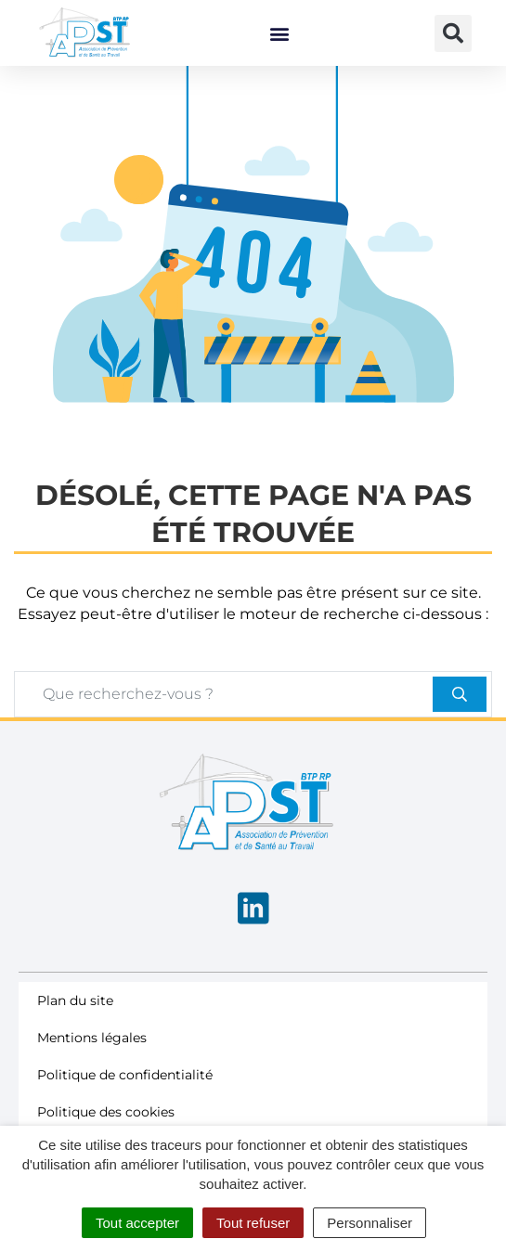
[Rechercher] (460, 723)
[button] (279, 33)
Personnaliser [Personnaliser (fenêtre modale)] (369, 1223)
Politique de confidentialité (125, 1103)
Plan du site (75, 1029)
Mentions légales (92, 1066)
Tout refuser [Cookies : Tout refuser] (253, 1223)
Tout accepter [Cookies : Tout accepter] (137, 1223)
